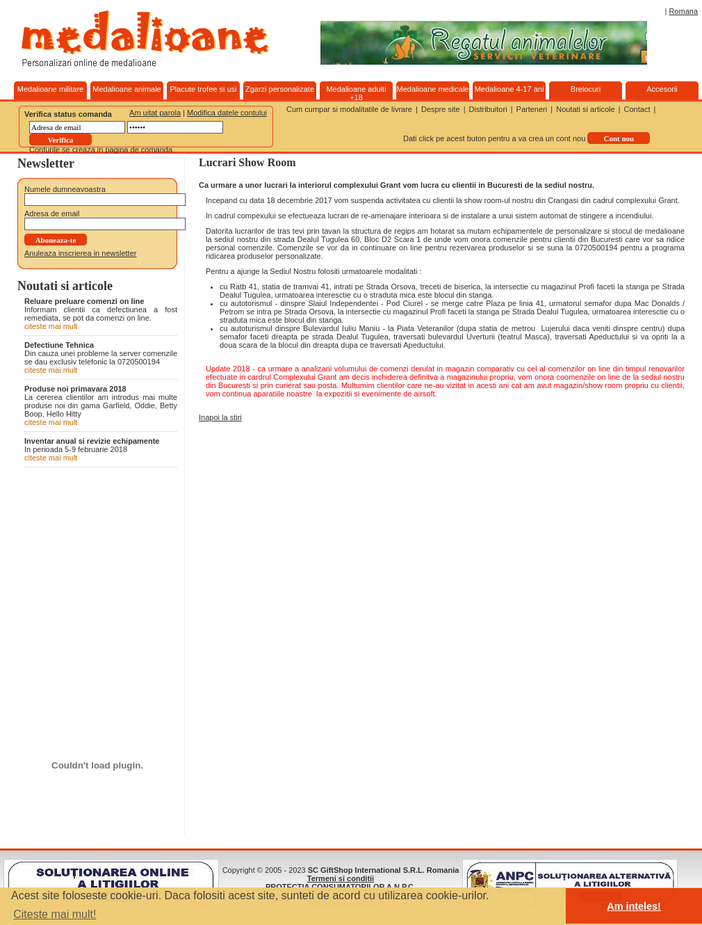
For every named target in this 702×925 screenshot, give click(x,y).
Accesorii (662, 89)
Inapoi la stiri (220, 417)
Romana (683, 11)
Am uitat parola (155, 112)
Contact (637, 109)
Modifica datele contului (227, 112)
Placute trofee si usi (203, 89)
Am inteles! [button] (634, 906)
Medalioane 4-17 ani (509, 89)
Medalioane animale (126, 89)
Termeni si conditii (340, 878)
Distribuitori (488, 109)
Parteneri (532, 109)
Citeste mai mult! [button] (54, 914)
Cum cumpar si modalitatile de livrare (349, 109)
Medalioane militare (50, 89)
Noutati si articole (585, 109)
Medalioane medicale (433, 89)
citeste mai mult (50, 326)
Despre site (440, 109)
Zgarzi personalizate (279, 89)
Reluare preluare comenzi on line (84, 301)
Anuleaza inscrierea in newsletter (80, 253)
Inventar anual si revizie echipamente (91, 441)
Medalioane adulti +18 (356, 93)
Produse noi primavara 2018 (75, 389)
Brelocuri (586, 89)
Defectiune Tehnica (59, 345)
